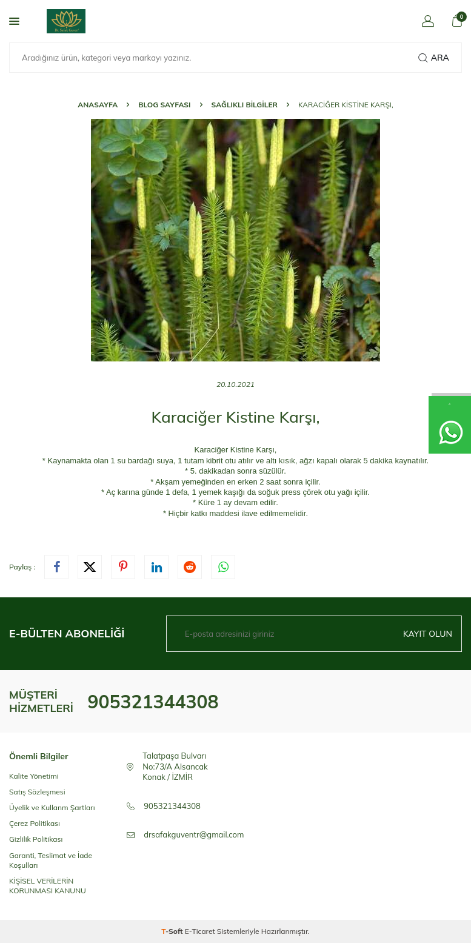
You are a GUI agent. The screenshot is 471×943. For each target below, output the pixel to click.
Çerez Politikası (34, 823)
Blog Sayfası (164, 104)
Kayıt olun (427, 633)
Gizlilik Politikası (35, 839)
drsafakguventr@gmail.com (194, 834)
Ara (433, 57)
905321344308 (152, 701)
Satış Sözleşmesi (37, 791)
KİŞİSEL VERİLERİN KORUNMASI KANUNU (47, 885)
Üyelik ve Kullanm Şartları (52, 807)
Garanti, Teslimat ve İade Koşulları (50, 860)
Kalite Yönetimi (34, 775)
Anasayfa (98, 104)
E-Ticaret (200, 931)
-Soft (173, 931)
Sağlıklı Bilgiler (245, 104)
